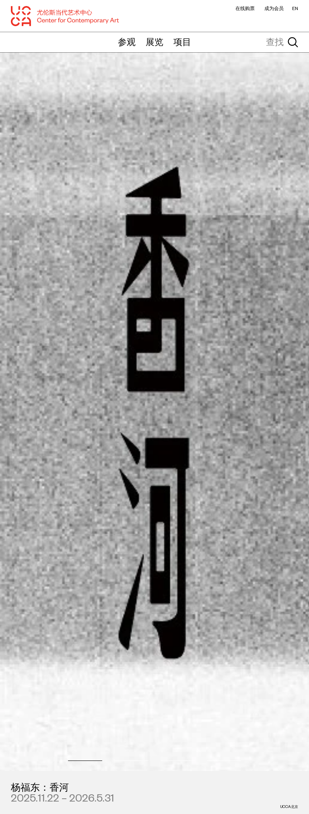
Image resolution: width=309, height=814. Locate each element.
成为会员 (274, 8)
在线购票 (245, 8)
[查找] (263, 42)
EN (295, 8)
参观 (127, 41)
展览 (154, 41)
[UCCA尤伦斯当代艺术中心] (65, 16)
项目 (182, 41)
